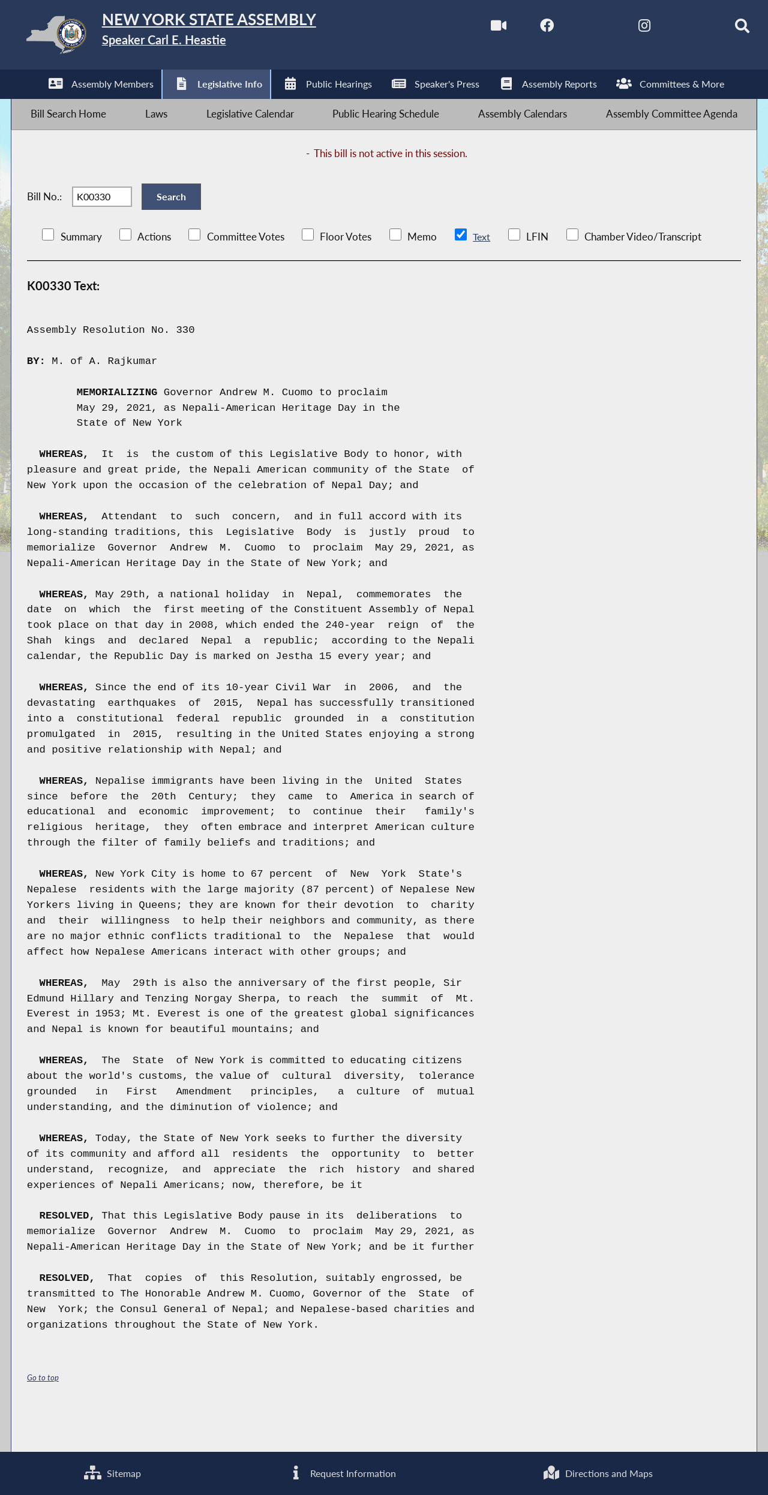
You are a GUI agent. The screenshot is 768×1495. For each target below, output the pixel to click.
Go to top (43, 1409)
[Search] (720, 29)
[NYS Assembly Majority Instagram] (619, 29)
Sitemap (111, 1471)
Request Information (341, 1471)
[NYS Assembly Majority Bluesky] (669, 29)
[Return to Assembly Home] (201, 37)
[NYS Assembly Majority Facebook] (519, 29)
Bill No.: (44, 220)
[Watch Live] (468, 29)
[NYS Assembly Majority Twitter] (569, 29)
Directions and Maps (598, 1471)
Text (481, 269)
